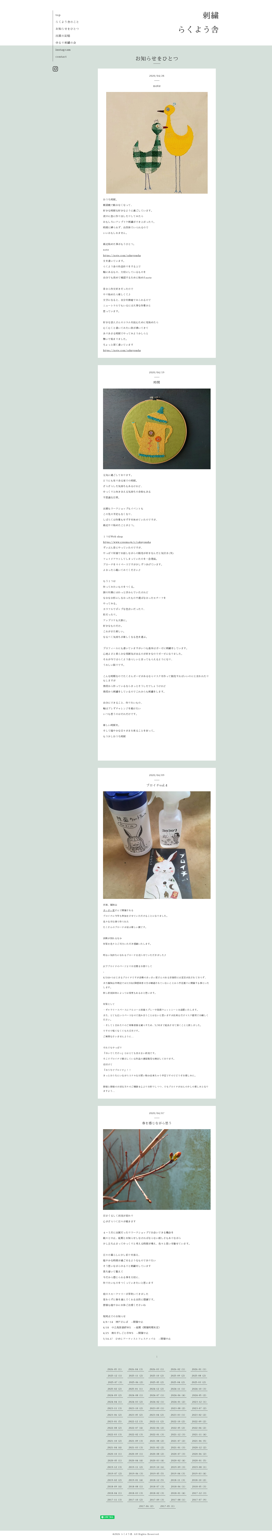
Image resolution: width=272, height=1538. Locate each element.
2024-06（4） (178, 1395)
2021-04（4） (115, 1448)
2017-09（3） (157, 1500)
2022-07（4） (136, 1428)
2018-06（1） (178, 1487)
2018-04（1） (115, 1493)
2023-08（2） (178, 1408)
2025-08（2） (199, 1376)
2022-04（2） (199, 1428)
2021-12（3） (178, 1435)
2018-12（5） (157, 1480)
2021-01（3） (178, 1448)
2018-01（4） (178, 1493)
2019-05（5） (157, 1474)
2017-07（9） (200, 1500)
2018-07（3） (157, 1487)
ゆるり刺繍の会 (66, 42)
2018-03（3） (136, 1493)
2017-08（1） (178, 1500)
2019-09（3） (178, 1467)
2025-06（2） (136, 1382)
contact (61, 56)
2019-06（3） (136, 1474)
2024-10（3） (199, 1389)
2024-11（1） (178, 1389)
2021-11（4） (200, 1435)
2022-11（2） (157, 1422)
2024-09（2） (115, 1395)
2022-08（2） (115, 1428)
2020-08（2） (157, 1454)
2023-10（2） (136, 1408)
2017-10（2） (136, 1500)
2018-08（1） (136, 1487)
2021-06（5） (199, 1441)
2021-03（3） (136, 1448)
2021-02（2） (157, 1448)
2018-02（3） (157, 1493)
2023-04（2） (157, 1415)
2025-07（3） (115, 1382)
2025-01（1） (136, 1389)
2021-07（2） (178, 1441)
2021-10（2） (115, 1441)
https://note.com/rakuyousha (122, 255)
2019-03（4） (199, 1474)
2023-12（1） (200, 1402)
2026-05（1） (115, 1369)
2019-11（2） (136, 1467)
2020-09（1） (136, 1454)
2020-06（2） (200, 1454)
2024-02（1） (157, 1402)
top (58, 15)
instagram (63, 49)
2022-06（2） (157, 1428)
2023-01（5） (115, 1422)
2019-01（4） (136, 1480)
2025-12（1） (115, 1376)
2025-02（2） (115, 1389)
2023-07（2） (200, 1408)
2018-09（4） (115, 1487)
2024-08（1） (136, 1395)
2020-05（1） (115, 1461)
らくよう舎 (126, 1534)
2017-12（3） (200, 1493)
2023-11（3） (115, 1408)
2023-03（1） (178, 1415)
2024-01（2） (178, 1402)
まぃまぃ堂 (109, 910)
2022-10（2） (178, 1422)
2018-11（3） (178, 1480)
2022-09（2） (199, 1422)
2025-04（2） (178, 1382)
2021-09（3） (136, 1441)
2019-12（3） (115, 1467)
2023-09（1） (157, 1408)
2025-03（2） (199, 1382)
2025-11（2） (136, 1376)
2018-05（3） (199, 1487)
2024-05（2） (199, 1395)
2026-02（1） (178, 1369)
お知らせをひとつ (67, 29)
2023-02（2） (199, 1415)
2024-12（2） (157, 1389)
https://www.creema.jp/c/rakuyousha (127, 542)
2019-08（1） (200, 1467)
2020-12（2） (200, 1448)
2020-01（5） (199, 1461)
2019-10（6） (157, 1467)
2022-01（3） (157, 1435)
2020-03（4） (157, 1461)
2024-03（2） (136, 1402)
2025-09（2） (178, 1376)
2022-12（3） (136, 1422)
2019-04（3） (178, 1474)
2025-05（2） (157, 1382)
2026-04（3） (136, 1369)
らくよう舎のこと (67, 22)
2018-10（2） (199, 1480)
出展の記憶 (63, 36)
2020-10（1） (115, 1454)
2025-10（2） (157, 1376)
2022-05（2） (178, 1428)
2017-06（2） (147, 1506)
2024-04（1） (115, 1402)
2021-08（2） (157, 1441)
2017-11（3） (115, 1500)
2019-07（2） (115, 1474)
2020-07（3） (178, 1454)
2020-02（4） (178, 1461)
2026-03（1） (157, 1369)
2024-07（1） (157, 1395)
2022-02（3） (136, 1435)
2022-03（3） (115, 1435)
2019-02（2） (115, 1480)
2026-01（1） (199, 1369)
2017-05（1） (168, 1506)
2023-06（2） (115, 1415)
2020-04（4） (136, 1461)
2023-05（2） (136, 1415)
